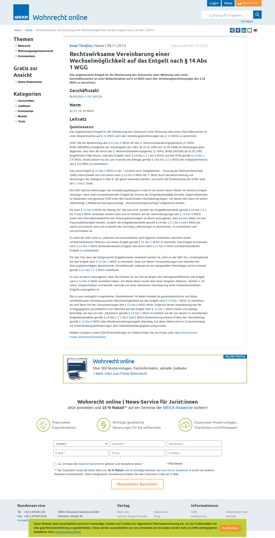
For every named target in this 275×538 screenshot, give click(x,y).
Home (18, 30)
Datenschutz (198, 516)
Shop (228, 3)
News (28, 30)
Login (214, 3)
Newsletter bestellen (137, 483)
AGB (194, 512)
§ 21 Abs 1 (85, 270)
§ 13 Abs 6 (115, 142)
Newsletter (251, 3)
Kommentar (24, 111)
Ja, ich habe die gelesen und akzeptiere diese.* (100, 463)
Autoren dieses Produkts (132, 516)
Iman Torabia (81, 45)
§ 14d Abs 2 (159, 159)
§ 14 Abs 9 (186, 214)
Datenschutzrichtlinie (91, 463)
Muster (20, 116)
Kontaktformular (27, 520)
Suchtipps (247, 21)
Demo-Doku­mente (28, 82)
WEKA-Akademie (178, 408)
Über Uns (123, 512)
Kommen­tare (24, 56)
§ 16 (168, 136)
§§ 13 (73, 110)
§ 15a (77, 164)
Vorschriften (24, 100)
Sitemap (231, 516)
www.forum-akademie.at (176, 470)
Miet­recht (22, 45)
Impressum (160, 512)
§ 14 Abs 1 (198, 155)
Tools (19, 121)
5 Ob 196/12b (93, 96)
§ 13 (103, 136)
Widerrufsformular (237, 512)
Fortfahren (230, 528)
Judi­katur (22, 106)
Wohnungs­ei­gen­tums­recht (33, 51)
